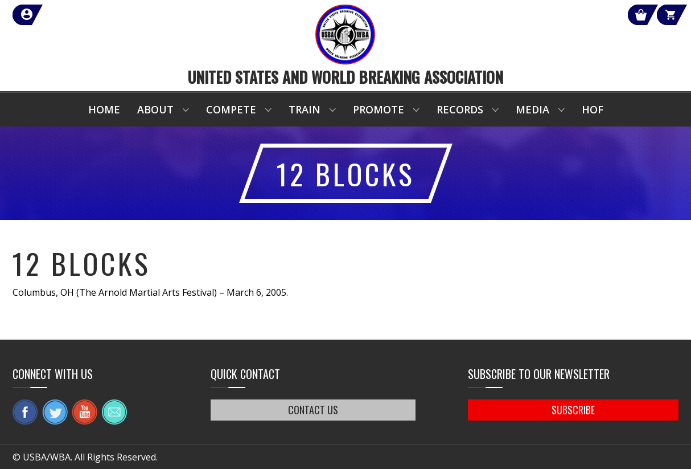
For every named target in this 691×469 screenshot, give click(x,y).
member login (68, 14)
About (155, 109)
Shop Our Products (557, 14)
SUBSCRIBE (573, 409)
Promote (378, 109)
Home (104, 109)
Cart (657, 14)
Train (304, 109)
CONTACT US (313, 409)
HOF (592, 109)
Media (532, 109)
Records (460, 109)
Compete (231, 109)
